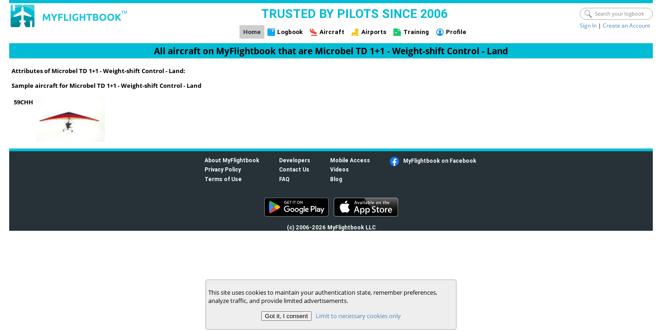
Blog (336, 179)
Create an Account (626, 25)
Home (252, 32)
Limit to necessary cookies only (358, 316)
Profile (456, 32)
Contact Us (294, 169)
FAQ (284, 179)
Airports (374, 32)
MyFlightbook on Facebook (439, 160)
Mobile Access (350, 160)
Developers (294, 160)
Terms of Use (223, 179)
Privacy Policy (223, 169)
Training (416, 32)
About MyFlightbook (232, 160)
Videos (339, 169)
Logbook (289, 32)
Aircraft (332, 32)
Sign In (588, 25)
